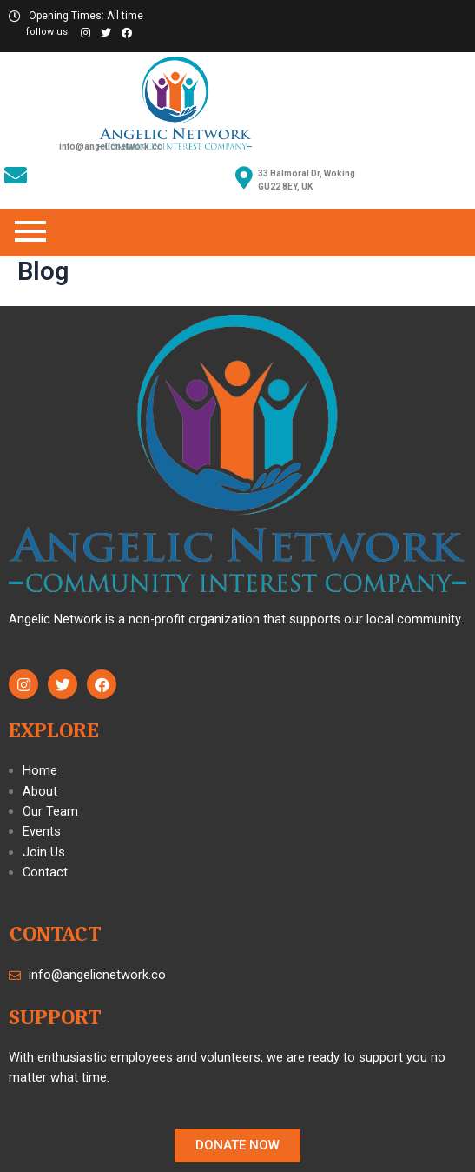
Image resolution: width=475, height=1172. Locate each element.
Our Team (50, 811)
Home (40, 770)
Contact (45, 872)
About (40, 791)
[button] (237, 1145)
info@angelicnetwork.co (111, 146)
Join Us (44, 852)
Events (42, 831)
